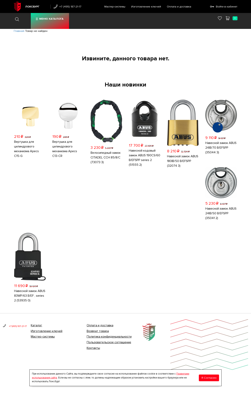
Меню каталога (51, 18)
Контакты (93, 348)
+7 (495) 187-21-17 (70, 6)
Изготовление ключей (146, 6)
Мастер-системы (114, 6)
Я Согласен (208, 377)
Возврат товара (98, 331)
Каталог (36, 325)
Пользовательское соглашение (109, 342)
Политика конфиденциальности (109, 337)
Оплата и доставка (179, 6)
